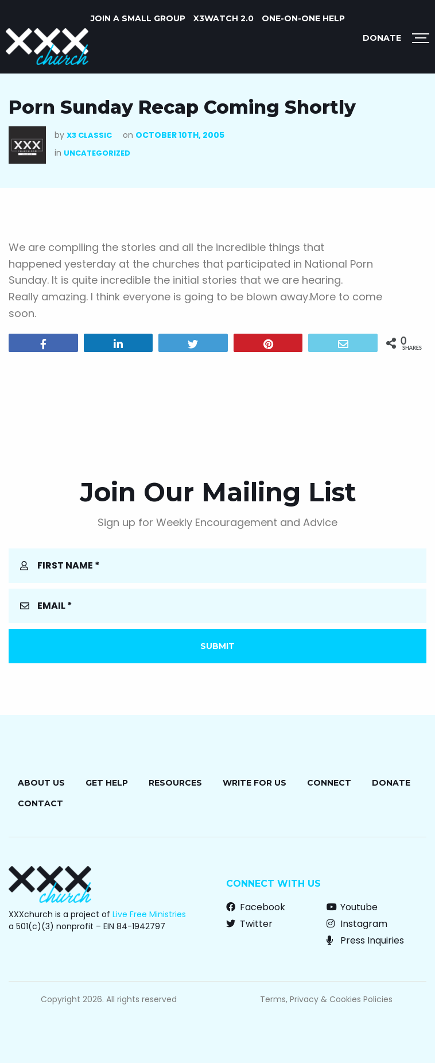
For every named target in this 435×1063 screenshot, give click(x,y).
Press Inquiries (365, 940)
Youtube (352, 907)
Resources (175, 783)
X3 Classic (89, 135)
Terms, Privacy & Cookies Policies (326, 999)
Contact (40, 803)
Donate (382, 38)
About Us (41, 783)
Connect (329, 783)
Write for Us (254, 783)
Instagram (357, 924)
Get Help (107, 783)
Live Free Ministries (149, 914)
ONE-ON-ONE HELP (303, 18)
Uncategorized (97, 153)
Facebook (255, 907)
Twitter (249, 924)
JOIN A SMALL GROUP (138, 18)
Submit (217, 646)
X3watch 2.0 (223, 18)
